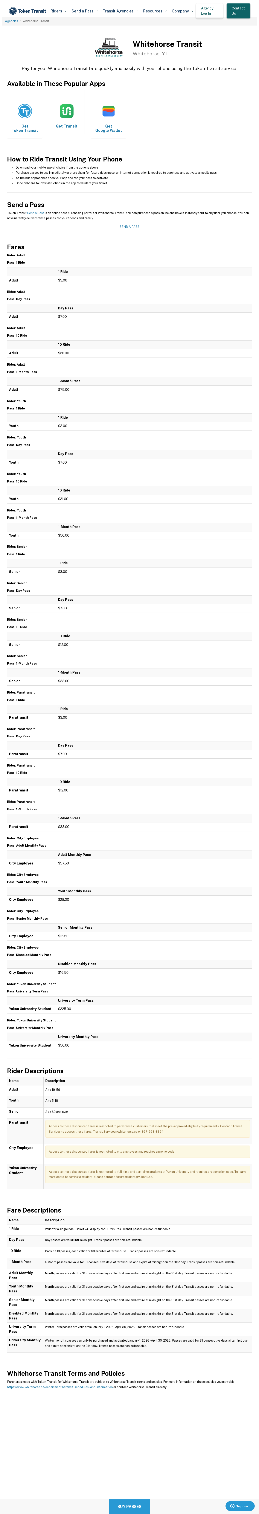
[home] (28, 11)
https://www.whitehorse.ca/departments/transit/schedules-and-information (60, 1387)
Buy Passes (129, 1506)
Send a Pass (35, 213)
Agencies (11, 21)
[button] (58, 11)
